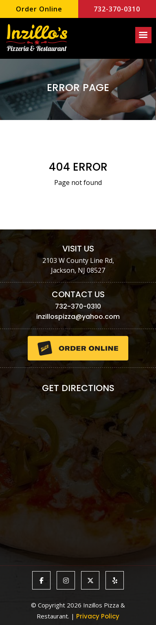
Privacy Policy (97, 616)
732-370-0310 (117, 8)
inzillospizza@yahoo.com (78, 316)
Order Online (39, 8)
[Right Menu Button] (143, 35)
